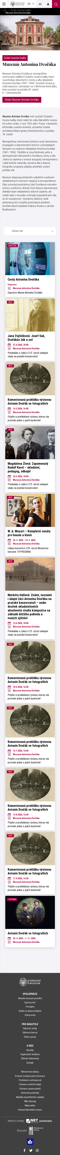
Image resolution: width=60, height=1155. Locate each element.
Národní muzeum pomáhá (30, 998)
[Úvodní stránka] (17, 4)
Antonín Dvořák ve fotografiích (28, 933)
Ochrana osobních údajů (30, 1084)
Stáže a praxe (30, 1037)
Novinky (30, 1050)
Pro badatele (30, 1024)
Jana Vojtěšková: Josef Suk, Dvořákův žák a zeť (26, 338)
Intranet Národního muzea (30, 1109)
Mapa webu (30, 1105)
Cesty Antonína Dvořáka (23, 279)
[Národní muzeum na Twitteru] (31, 1151)
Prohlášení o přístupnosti (30, 1080)
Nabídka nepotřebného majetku (30, 1097)
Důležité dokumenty (30, 1058)
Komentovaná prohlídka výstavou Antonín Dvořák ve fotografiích (29, 401)
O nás (30, 1045)
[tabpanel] (30, 594)
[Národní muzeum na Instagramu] (37, 1151)
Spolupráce (30, 993)
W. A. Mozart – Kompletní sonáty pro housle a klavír (29, 533)
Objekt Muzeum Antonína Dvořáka (22, 99)
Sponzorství (30, 1002)
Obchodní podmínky (30, 1093)
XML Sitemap (30, 1101)
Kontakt (30, 1062)
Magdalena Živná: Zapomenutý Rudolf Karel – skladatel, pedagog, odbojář (28, 467)
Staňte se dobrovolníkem (30, 1011)
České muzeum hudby (21, 10)
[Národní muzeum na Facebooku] (24, 1151)
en (33, 4)
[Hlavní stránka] (4, 10)
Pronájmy (30, 1006)
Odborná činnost (30, 1032)
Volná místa (30, 1015)
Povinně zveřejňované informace (30, 1076)
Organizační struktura (30, 1054)
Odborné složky (30, 1028)
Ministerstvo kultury (30, 1071)
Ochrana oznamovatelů (30, 1088)
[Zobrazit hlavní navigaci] (4, 4)
